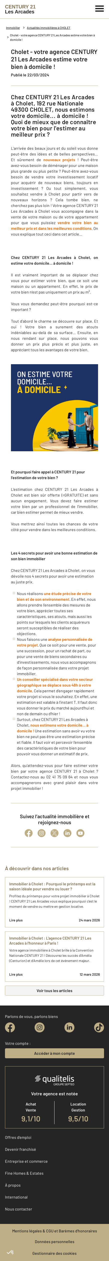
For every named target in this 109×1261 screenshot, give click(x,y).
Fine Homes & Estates (24, 1173)
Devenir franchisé (20, 1149)
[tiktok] (99, 1027)
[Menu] (99, 8)
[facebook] (10, 1027)
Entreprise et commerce (26, 1161)
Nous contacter (18, 1209)
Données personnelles (54, 1241)
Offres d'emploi (18, 1137)
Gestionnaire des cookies (54, 1253)
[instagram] (40, 1027)
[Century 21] (20, 9)
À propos (13, 1185)
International (16, 1197)
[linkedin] (69, 1027)
